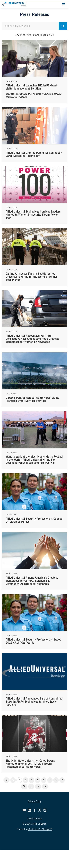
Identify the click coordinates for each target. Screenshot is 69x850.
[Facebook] (34, 810)
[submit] (63, 26)
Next (38, 786)
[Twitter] (39, 810)
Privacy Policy (34, 801)
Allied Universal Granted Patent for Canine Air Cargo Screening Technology (34, 155)
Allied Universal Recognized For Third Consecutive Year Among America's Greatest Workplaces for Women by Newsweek (32, 339)
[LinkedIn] (29, 810)
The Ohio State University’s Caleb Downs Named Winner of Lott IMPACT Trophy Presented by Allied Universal (30, 764)
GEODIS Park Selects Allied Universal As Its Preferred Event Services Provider (32, 400)
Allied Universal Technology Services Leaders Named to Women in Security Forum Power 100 (33, 215)
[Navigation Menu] (64, 4)
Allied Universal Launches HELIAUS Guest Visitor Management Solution (31, 87)
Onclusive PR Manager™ (40, 829)
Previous (6, 780)
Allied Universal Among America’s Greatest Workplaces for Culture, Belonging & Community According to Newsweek (32, 581)
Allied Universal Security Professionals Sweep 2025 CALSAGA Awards (33, 641)
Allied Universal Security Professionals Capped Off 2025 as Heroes (34, 521)
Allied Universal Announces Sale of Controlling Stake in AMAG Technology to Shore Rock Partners (34, 702)
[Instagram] (44, 810)
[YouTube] (24, 810)
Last (45, 786)
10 (24, 786)
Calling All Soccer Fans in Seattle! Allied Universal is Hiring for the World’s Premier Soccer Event (31, 277)
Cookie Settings (34, 819)
